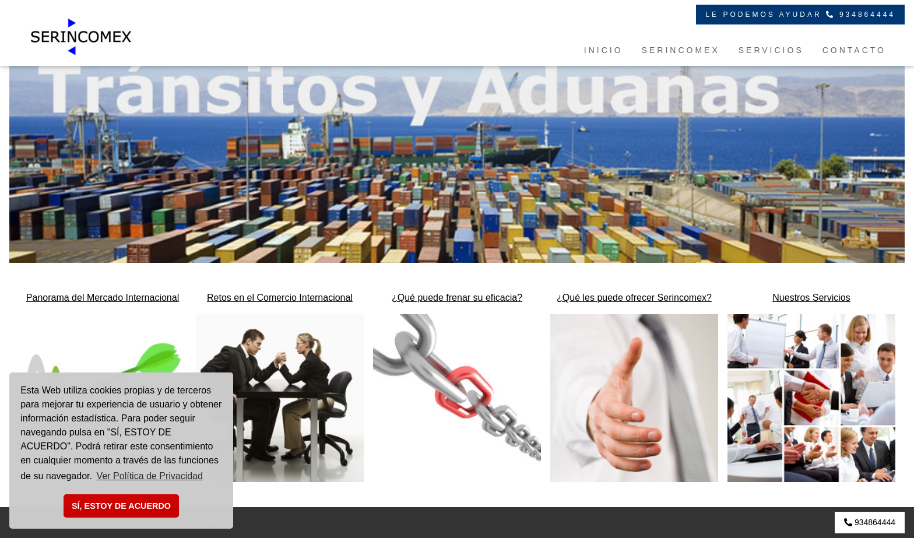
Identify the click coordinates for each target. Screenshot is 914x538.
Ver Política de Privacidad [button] (150, 476)
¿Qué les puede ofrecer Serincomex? (634, 298)
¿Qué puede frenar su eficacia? (457, 298)
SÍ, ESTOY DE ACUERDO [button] (121, 506)
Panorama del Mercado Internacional (102, 298)
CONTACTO (854, 50)
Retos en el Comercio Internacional (280, 298)
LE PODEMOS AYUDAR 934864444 (800, 14)
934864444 (869, 522)
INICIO (603, 50)
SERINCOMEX (681, 50)
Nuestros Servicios (811, 298)
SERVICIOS (771, 50)
